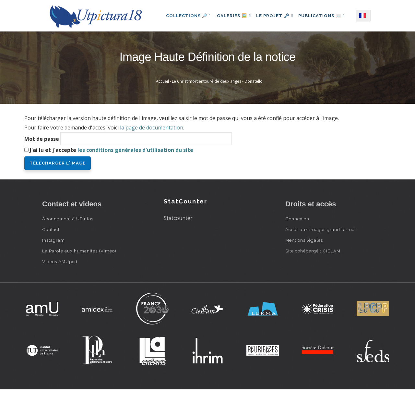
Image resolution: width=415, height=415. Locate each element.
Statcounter (178, 243)
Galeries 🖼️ (234, 14)
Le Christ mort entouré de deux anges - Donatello (217, 106)
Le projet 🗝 (277, 14)
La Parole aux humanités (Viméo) (79, 276)
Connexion (297, 244)
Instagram (53, 265)
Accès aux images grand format (320, 254)
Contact (51, 254)
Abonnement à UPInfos (67, 244)
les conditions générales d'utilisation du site (135, 175)
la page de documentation (151, 152)
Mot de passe (41, 164)
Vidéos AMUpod (59, 286)
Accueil (162, 106)
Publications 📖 (188, 42)
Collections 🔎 (187, 14)
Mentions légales (304, 265)
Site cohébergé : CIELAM (312, 276)
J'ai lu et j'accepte (111, 175)
